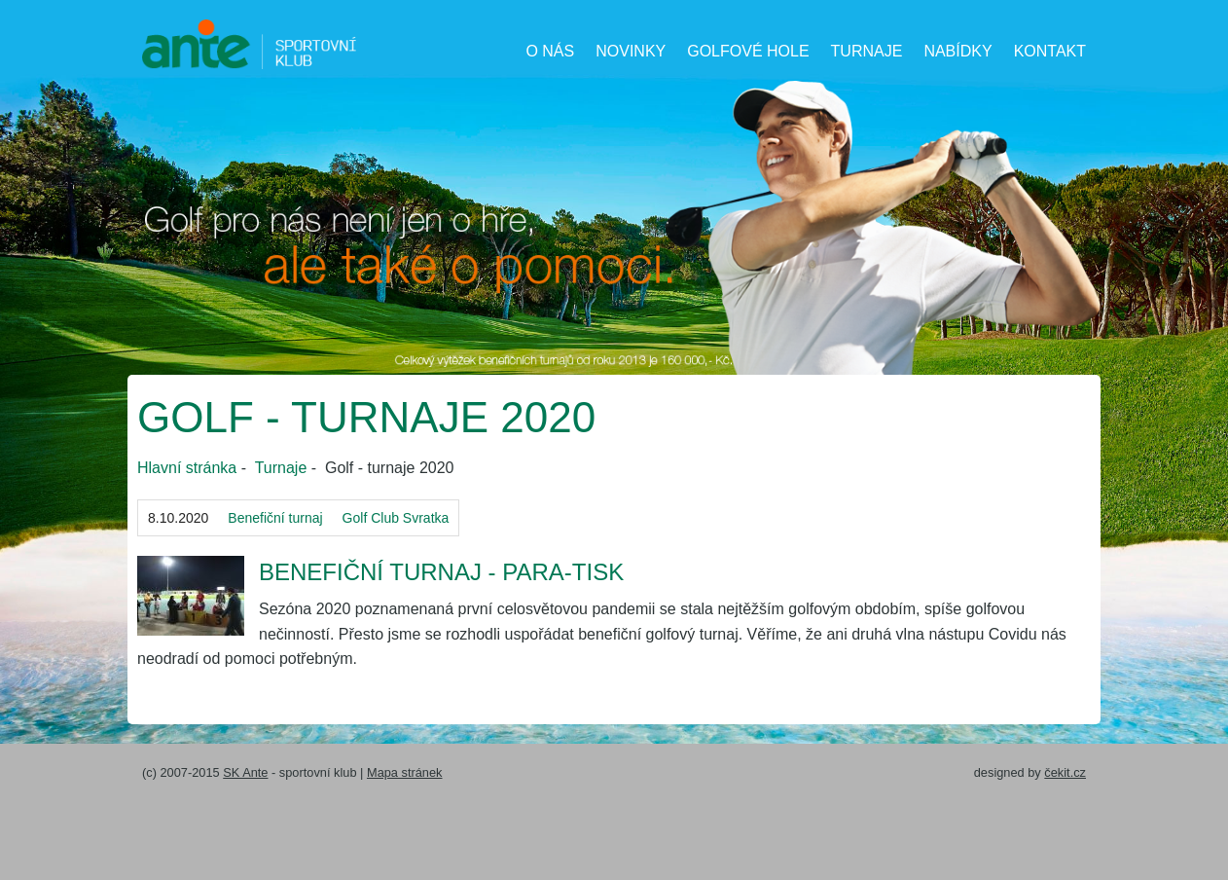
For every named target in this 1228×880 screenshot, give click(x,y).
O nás (549, 51)
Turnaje (867, 51)
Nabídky (957, 51)
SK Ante (245, 772)
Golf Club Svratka (396, 518)
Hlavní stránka (186, 467)
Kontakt (1050, 51)
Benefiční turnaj (275, 518)
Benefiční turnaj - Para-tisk (441, 572)
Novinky (631, 51)
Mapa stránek (405, 772)
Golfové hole (748, 51)
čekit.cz (1065, 772)
